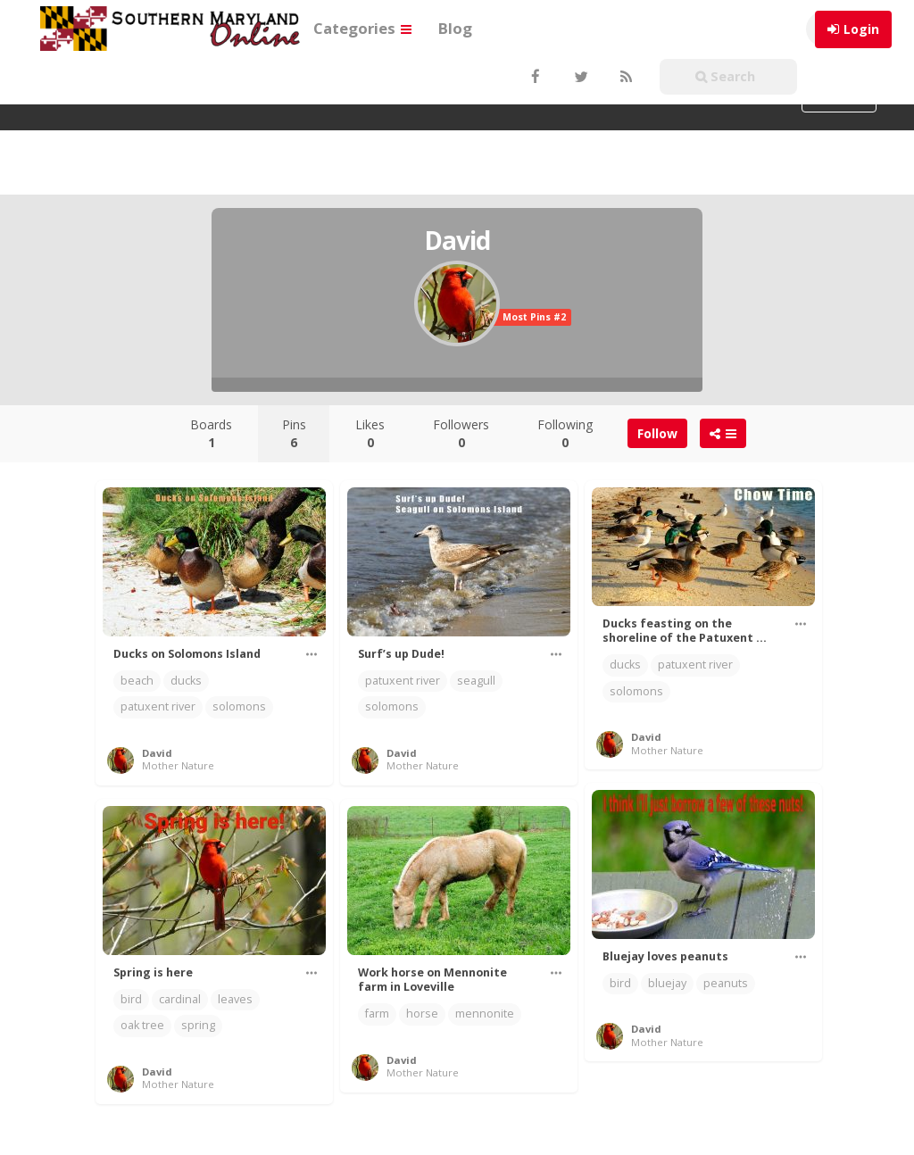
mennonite (484, 1013)
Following (565, 433)
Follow (657, 433)
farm (377, 1013)
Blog (455, 28)
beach (137, 680)
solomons (239, 706)
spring (198, 1025)
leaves (235, 999)
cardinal (180, 999)
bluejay (667, 983)
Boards (211, 433)
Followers (461, 433)
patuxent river (157, 706)
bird (620, 983)
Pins (294, 433)
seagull (476, 680)
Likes (370, 433)
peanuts (725, 983)
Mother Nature (178, 765)
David (157, 753)
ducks (186, 680)
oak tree (142, 1025)
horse (422, 1013)
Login (861, 29)
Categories (362, 28)
